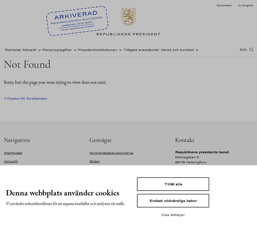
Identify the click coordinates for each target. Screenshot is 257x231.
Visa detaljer (173, 214)
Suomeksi (224, 5)
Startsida (13, 51)
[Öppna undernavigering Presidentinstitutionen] (119, 51)
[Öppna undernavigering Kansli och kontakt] (196, 51)
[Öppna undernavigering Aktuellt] (38, 51)
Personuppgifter (57, 51)
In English (245, 5)
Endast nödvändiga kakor (173, 200)
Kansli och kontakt (177, 51)
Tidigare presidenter (141, 51)
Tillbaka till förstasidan (25, 98)
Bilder (94, 161)
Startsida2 (13, 153)
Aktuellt (29, 51)
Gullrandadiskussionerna (111, 153)
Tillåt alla (173, 184)
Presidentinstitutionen (97, 51)
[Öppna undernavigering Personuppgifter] (74, 51)
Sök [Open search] (243, 51)
